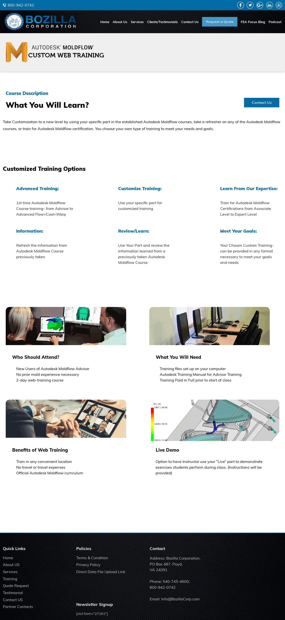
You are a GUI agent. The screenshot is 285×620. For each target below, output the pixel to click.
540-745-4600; (172, 591)
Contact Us (190, 22)
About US (11, 575)
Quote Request (16, 596)
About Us (120, 22)
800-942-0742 (21, 5)
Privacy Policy (86, 575)
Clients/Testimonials (162, 22)
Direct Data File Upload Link (98, 582)
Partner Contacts (18, 617)
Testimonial (13, 603)
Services (137, 22)
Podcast (275, 22)
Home (104, 22)
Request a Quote (220, 21)
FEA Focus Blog (253, 22)
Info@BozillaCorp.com (176, 609)
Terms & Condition (90, 567)
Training (10, 589)
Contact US (13, 610)
